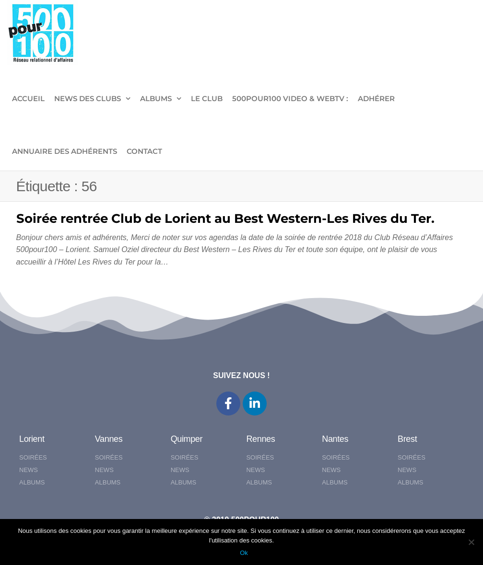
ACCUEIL (28, 98)
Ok (244, 552)
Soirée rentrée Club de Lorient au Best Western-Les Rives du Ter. (225, 218)
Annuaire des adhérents (64, 151)
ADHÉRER (376, 98)
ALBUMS (156, 98)
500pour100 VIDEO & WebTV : (290, 98)
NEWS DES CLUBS (87, 98)
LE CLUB (207, 98)
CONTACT (144, 151)
